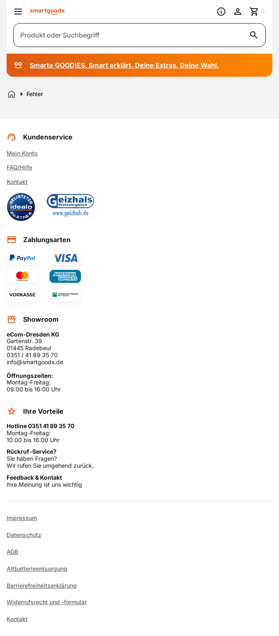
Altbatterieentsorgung (37, 568)
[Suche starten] (254, 35)
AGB (12, 552)
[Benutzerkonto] (238, 11)
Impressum (22, 518)
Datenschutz (24, 535)
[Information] (221, 11)
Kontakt (17, 181)
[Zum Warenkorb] (257, 11)
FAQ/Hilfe (19, 167)
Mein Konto (22, 153)
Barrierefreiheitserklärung (42, 585)
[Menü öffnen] (18, 11)
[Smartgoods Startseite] (47, 11)
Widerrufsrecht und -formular (47, 602)
